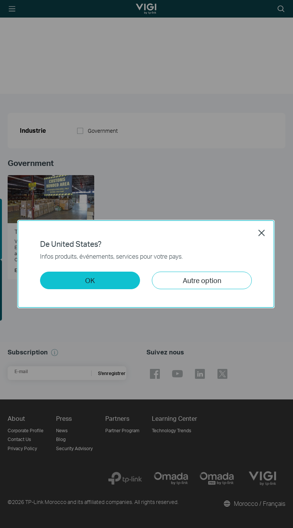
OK (90, 280)
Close (262, 233)
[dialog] (146, 264)
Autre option (202, 280)
